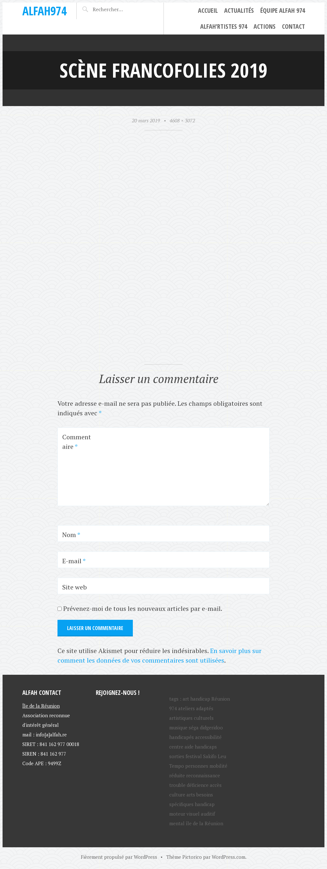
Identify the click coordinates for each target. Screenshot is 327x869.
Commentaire (76, 442)
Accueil (208, 10)
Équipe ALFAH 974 (282, 10)
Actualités (239, 10)
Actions (265, 26)
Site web (74, 587)
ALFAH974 (44, 11)
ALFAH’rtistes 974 (223, 26)
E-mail (74, 561)
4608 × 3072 (182, 120)
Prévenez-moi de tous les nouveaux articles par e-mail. (142, 608)
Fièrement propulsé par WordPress (119, 857)
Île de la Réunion (41, 706)
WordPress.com (228, 857)
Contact (293, 26)
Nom (71, 534)
